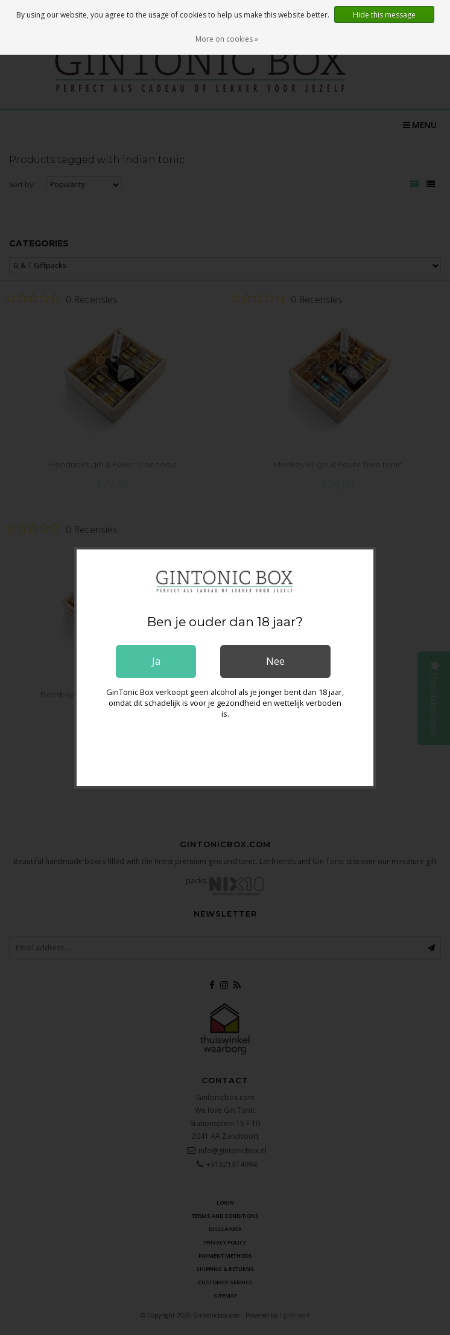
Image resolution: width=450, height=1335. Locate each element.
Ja (156, 661)
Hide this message (384, 15)
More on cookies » (226, 39)
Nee (275, 661)
